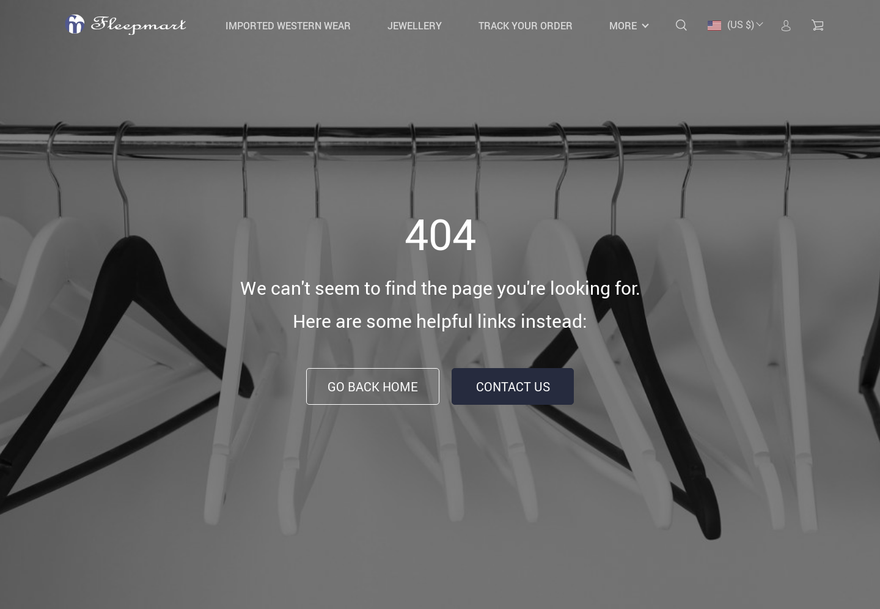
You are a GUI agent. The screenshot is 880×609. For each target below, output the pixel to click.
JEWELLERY (414, 25)
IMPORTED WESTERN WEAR (288, 25)
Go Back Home (373, 386)
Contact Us (513, 386)
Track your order (526, 25)
